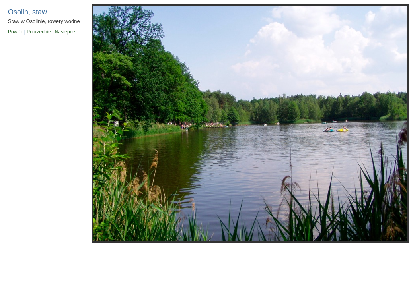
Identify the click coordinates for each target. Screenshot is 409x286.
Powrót (15, 32)
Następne (65, 32)
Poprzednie (39, 32)
